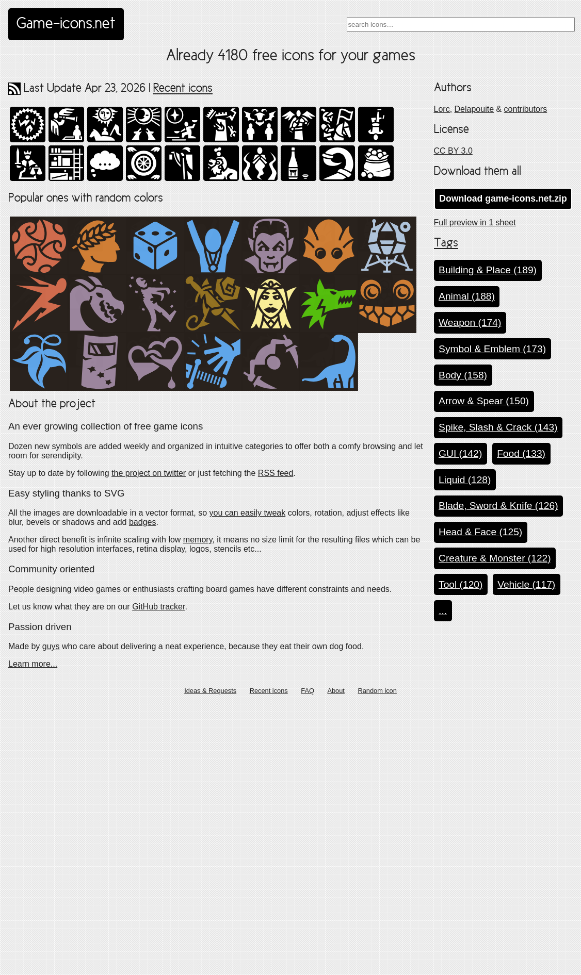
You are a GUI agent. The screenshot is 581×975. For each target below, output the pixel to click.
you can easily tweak (247, 783)
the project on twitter (148, 743)
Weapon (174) (470, 322)
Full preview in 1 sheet (475, 222)
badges (142, 792)
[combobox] (461, 24)
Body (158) (463, 375)
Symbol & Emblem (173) (492, 348)
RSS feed (275, 743)
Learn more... (32, 934)
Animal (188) (467, 296)
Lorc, (443, 109)
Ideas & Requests (210, 961)
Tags (446, 243)
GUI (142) (460, 453)
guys (51, 916)
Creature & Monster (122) (495, 558)
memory (198, 810)
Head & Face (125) (480, 531)
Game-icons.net (66, 24)
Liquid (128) (465, 479)
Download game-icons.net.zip (503, 198)
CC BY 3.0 (453, 150)
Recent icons (183, 88)
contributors (525, 109)
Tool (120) (460, 584)
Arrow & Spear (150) (484, 400)
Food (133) (521, 453)
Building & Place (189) (488, 270)
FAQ (307, 961)
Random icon (377, 961)
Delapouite (474, 109)
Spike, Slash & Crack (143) (498, 427)
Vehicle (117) (526, 584)
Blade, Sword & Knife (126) (498, 505)
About (335, 961)
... (443, 610)
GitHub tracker (158, 876)
